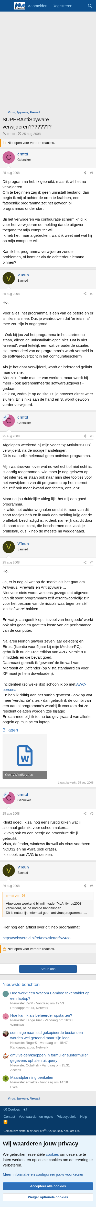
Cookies (12, 1109)
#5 (91, 813)
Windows (17, 1025)
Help (83, 1117)
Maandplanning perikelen (31, 1077)
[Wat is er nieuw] (80, 6)
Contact (9, 1117)
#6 (91, 886)
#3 (91, 436)
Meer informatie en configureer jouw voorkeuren (43, 1174)
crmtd (11, 134)
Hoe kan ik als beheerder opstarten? (41, 1015)
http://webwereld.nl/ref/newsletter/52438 (36, 938)
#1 (91, 173)
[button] (25, 1109)
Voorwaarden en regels (36, 1117)
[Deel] (85, 173)
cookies (52, 1154)
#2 (91, 294)
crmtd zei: (13, 896)
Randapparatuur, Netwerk (29, 1008)
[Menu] (7, 6)
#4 (91, 562)
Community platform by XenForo (42, 1130)
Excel (14, 1087)
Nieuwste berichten (21, 984)
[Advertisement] (48, 62)
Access (15, 1070)
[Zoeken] (90, 6)
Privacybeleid (67, 1117)
